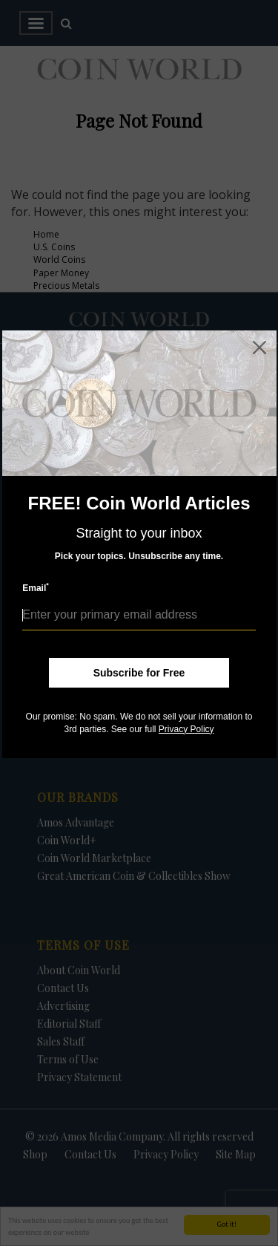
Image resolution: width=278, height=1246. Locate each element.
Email (35, 587)
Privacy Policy (186, 729)
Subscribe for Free (139, 673)
